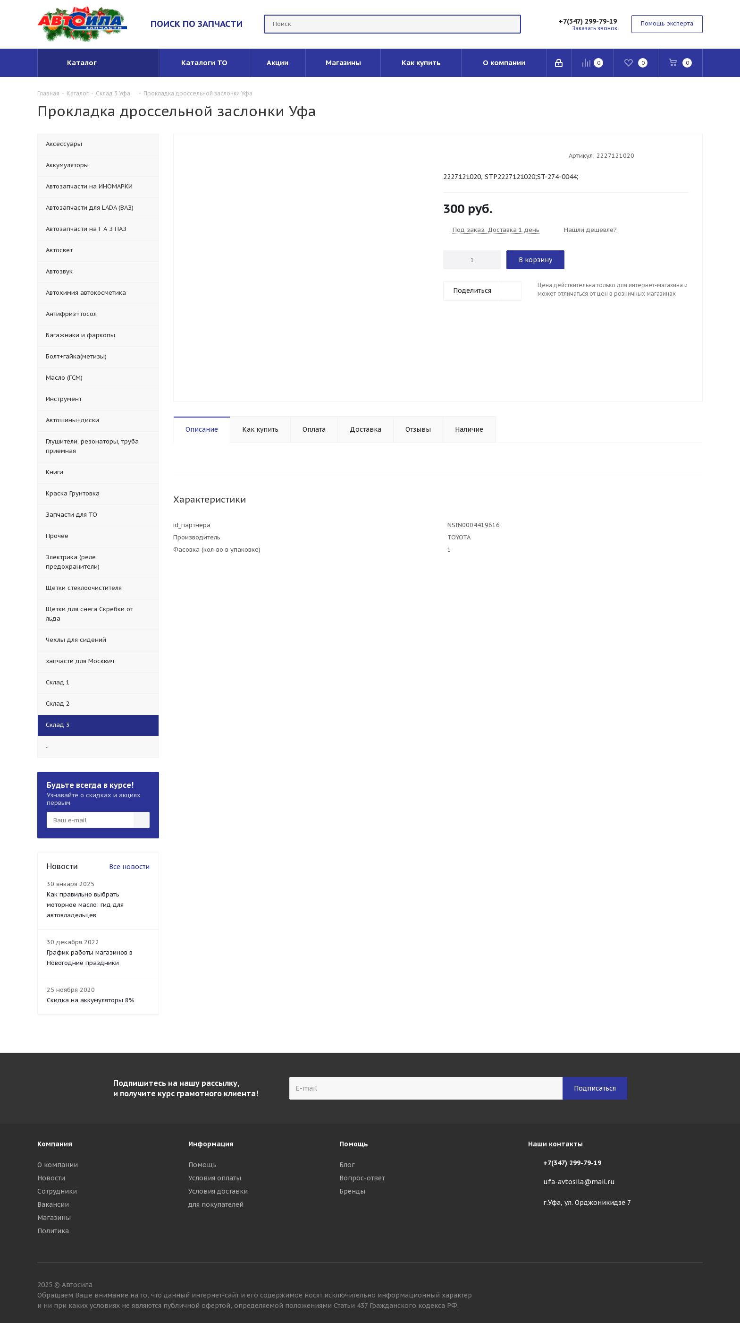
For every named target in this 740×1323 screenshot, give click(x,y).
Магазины (54, 1217)
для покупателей (216, 1204)
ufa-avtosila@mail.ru (579, 1182)
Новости (51, 1178)
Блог (347, 1165)
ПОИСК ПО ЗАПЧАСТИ (197, 23)
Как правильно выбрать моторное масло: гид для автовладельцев (85, 904)
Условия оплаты (214, 1178)
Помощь (202, 1165)
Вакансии (53, 1204)
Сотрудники (57, 1191)
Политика (53, 1231)
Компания (54, 1144)
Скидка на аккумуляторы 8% (90, 1000)
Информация (211, 1144)
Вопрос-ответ (362, 1178)
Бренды (352, 1191)
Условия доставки (218, 1191)
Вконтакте (695, 1286)
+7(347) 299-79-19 (588, 21)
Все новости (129, 866)
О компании (57, 1165)
